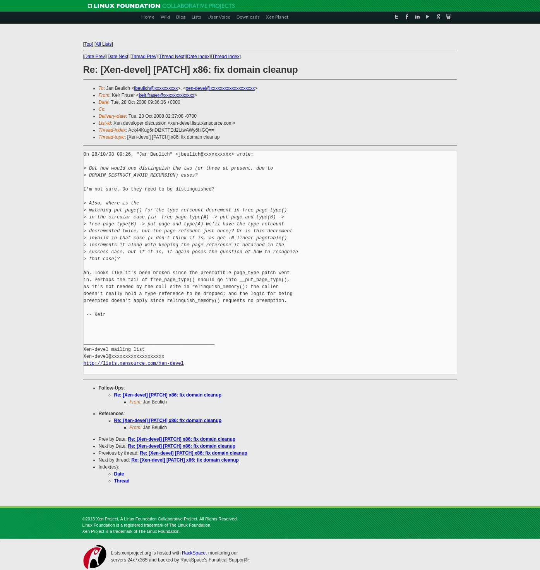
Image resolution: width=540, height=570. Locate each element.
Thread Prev (143, 56)
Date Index (198, 56)
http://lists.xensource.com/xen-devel (134, 363)
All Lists (103, 44)
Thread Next (172, 56)
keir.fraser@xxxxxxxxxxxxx (166, 95)
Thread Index (226, 56)
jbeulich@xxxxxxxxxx (156, 88)
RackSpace (194, 553)
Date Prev (94, 56)
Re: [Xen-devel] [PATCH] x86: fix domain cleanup (168, 395)
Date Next (118, 56)
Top (88, 44)
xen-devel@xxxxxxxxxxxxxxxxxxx (220, 88)
